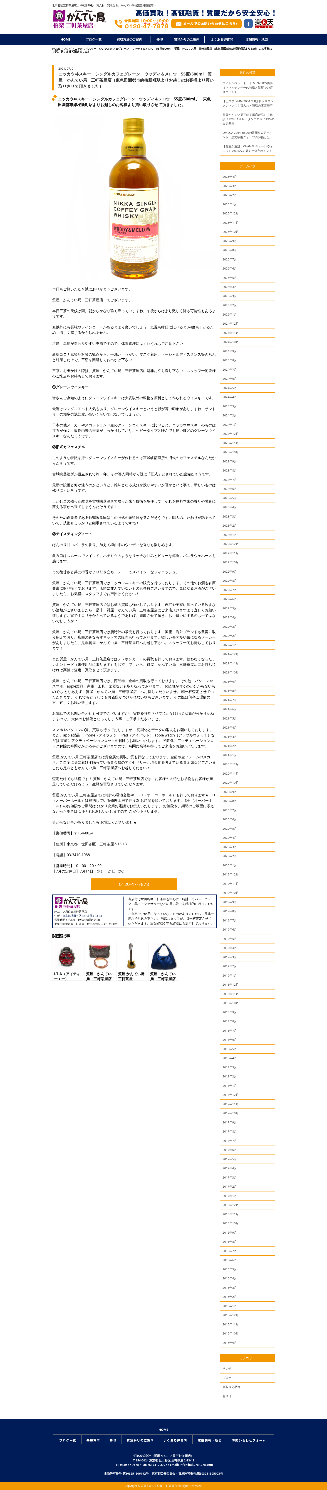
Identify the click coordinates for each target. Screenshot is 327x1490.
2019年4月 (230, 948)
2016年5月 (230, 1269)
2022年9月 (230, 571)
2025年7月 (230, 259)
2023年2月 (230, 525)
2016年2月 (230, 1297)
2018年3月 (230, 1067)
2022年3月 (230, 627)
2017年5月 (230, 1159)
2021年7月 (230, 700)
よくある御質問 (222, 39)
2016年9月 (230, 1232)
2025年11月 (231, 223)
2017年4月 (230, 1168)
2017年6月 (230, 1150)
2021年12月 (231, 654)
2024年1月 (230, 425)
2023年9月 (230, 461)
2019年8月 (230, 911)
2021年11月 (231, 663)
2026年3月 (230, 186)
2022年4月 (230, 617)
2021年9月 (230, 682)
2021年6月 (230, 709)
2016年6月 (230, 1260)
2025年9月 (230, 241)
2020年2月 (230, 856)
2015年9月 (230, 1343)
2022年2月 (230, 636)
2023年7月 (230, 480)
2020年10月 (231, 782)
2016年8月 (230, 1242)
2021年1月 (230, 755)
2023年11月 (231, 443)
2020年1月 (230, 865)
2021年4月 (230, 727)
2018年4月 (230, 1058)
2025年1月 (230, 314)
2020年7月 (230, 810)
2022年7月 (230, 590)
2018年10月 (231, 1003)
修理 (159, 39)
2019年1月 (230, 975)
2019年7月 (230, 920)
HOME (66, 39)
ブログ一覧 (94, 39)
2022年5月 (230, 608)
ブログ (67, 49)
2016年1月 (230, 1306)
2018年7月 (230, 1030)
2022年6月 (230, 599)
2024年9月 (230, 351)
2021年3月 (230, 737)
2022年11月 (231, 553)
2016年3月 (230, 1288)
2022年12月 (231, 544)
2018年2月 (230, 1076)
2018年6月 (230, 1040)
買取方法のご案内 (129, 39)
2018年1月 (230, 1086)
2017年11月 (231, 1104)
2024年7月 (230, 369)
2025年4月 (230, 287)
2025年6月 (230, 268)
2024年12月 (231, 323)
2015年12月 (231, 1315)
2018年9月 (230, 1012)
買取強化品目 (231, 1387)
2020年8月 (230, 801)
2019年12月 (231, 874)
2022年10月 (231, 562)
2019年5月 (230, 939)
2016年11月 (231, 1214)
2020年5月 (230, 828)
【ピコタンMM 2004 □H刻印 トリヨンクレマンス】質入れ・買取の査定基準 (248, 103)
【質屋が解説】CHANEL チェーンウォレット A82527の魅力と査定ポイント (248, 148)
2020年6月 (230, 819)
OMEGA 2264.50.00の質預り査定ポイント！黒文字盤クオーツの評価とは (247, 135)
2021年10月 (231, 672)
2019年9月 (230, 902)
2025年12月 (231, 213)
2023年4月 (230, 507)
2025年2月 (230, 305)
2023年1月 (230, 535)
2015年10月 (231, 1333)
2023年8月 (230, 470)
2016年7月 (230, 1251)
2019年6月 (230, 929)
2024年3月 (230, 406)
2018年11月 (231, 994)
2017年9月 (230, 1122)
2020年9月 (230, 792)
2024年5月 (230, 388)
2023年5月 (230, 498)
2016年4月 (230, 1278)
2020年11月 (231, 773)
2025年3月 (230, 296)
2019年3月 (230, 957)
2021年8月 (230, 691)
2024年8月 (230, 360)
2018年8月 (230, 1021)
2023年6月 (230, 489)
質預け (227, 1396)
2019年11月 (231, 884)
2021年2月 (230, 746)
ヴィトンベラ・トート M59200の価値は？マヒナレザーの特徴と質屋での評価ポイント (248, 87)
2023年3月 (230, 516)
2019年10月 (231, 893)
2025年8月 (230, 250)
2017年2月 (230, 1186)
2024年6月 (230, 379)
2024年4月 (230, 397)
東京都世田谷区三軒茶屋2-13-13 (82, 916)
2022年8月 (230, 580)
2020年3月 (230, 847)
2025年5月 (230, 278)
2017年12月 (231, 1095)
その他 (227, 1368)
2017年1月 (230, 1196)
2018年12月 (231, 984)
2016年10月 (231, 1223)
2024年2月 (230, 415)
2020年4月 (230, 838)
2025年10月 (231, 232)
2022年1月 (230, 645)
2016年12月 (231, 1205)
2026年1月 (230, 204)
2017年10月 (231, 1113)
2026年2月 (230, 195)
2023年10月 (231, 452)
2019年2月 (230, 966)
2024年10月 (231, 342)
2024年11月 (231, 333)
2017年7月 (230, 1141)
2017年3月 (230, 1177)
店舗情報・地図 (256, 39)
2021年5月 (230, 718)
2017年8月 (230, 1131)
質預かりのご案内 (186, 39)
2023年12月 (231, 434)
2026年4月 (230, 177)
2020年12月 (231, 764)
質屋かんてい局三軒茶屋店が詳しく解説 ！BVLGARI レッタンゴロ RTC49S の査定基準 (248, 119)
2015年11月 (231, 1324)
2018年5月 (230, 1049)
